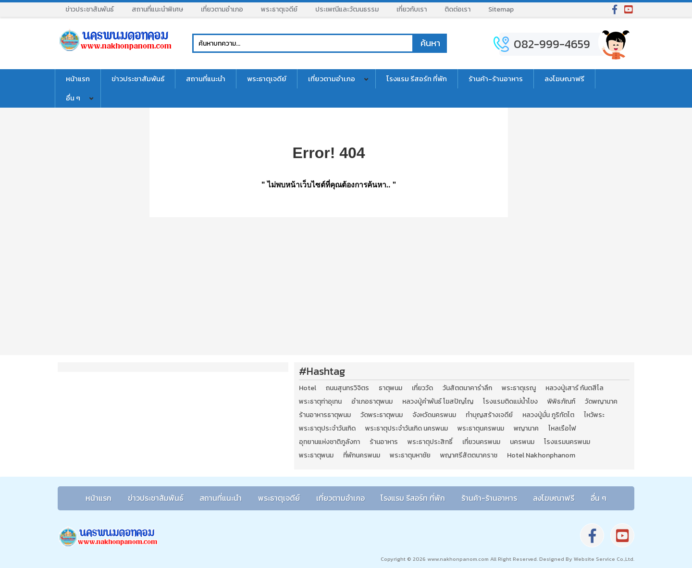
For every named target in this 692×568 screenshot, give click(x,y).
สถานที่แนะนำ (205, 78)
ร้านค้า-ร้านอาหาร (496, 78)
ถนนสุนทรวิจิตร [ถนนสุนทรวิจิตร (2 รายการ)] (347, 388)
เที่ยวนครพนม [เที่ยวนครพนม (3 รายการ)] (481, 442)
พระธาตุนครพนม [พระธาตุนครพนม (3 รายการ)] (480, 428)
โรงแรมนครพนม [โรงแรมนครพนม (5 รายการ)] (567, 442)
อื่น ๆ (73, 97)
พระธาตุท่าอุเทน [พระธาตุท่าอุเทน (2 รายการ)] (320, 401)
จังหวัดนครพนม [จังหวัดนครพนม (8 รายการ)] (434, 415)
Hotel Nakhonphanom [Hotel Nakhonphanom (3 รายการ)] (541, 455)
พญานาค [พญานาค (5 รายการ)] (526, 428)
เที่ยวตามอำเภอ (222, 9)
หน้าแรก (78, 78)
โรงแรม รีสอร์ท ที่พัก (416, 78)
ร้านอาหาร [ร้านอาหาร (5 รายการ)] (384, 442)
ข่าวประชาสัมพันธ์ (89, 9)
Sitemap (501, 9)
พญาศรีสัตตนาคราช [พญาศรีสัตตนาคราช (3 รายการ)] (468, 455)
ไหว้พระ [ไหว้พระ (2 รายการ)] (594, 415)
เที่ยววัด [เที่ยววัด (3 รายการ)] (422, 388)
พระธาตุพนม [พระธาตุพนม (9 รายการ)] (316, 455)
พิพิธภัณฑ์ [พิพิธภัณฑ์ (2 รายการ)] (561, 401)
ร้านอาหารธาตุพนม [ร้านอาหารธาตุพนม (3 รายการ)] (325, 415)
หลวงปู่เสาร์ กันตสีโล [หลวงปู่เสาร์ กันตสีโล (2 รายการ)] (574, 388)
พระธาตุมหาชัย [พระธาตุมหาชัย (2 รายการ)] (410, 455)
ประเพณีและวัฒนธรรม (347, 9)
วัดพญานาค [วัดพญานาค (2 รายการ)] (601, 401)
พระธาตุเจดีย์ (279, 9)
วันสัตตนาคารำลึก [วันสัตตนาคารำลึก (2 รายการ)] (467, 388)
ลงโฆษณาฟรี (564, 78)
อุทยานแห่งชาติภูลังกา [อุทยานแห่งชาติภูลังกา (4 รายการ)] (329, 442)
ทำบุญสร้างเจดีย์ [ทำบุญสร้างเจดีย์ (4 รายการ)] (489, 415)
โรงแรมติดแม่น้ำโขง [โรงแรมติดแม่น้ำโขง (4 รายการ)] (510, 401)
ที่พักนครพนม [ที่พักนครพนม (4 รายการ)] (361, 455)
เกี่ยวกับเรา (411, 9)
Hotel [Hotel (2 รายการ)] (307, 388)
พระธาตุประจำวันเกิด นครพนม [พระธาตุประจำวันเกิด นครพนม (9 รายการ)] (406, 428)
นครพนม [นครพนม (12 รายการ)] (522, 442)
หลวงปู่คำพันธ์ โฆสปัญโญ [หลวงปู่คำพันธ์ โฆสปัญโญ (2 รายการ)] (437, 401)
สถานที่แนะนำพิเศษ (157, 9)
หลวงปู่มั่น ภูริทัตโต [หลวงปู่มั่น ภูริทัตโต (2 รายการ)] (548, 415)
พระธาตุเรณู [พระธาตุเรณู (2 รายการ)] (519, 388)
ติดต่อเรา (457, 9)
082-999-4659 (552, 44)
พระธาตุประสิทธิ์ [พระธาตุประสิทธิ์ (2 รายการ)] (430, 442)
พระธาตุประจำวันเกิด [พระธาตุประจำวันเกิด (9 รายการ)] (327, 428)
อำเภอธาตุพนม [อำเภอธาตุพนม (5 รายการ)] (372, 401)
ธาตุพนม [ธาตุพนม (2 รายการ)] (390, 388)
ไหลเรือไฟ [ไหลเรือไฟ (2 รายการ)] (562, 428)
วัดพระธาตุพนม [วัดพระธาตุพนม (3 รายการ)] (381, 415)
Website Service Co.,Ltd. (603, 559)
